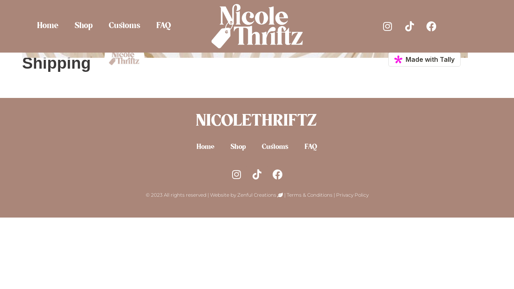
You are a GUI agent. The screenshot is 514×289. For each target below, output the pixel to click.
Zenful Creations (257, 195)
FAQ (164, 26)
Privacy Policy (352, 195)
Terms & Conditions (309, 195)
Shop (84, 26)
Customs (125, 26)
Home (48, 26)
